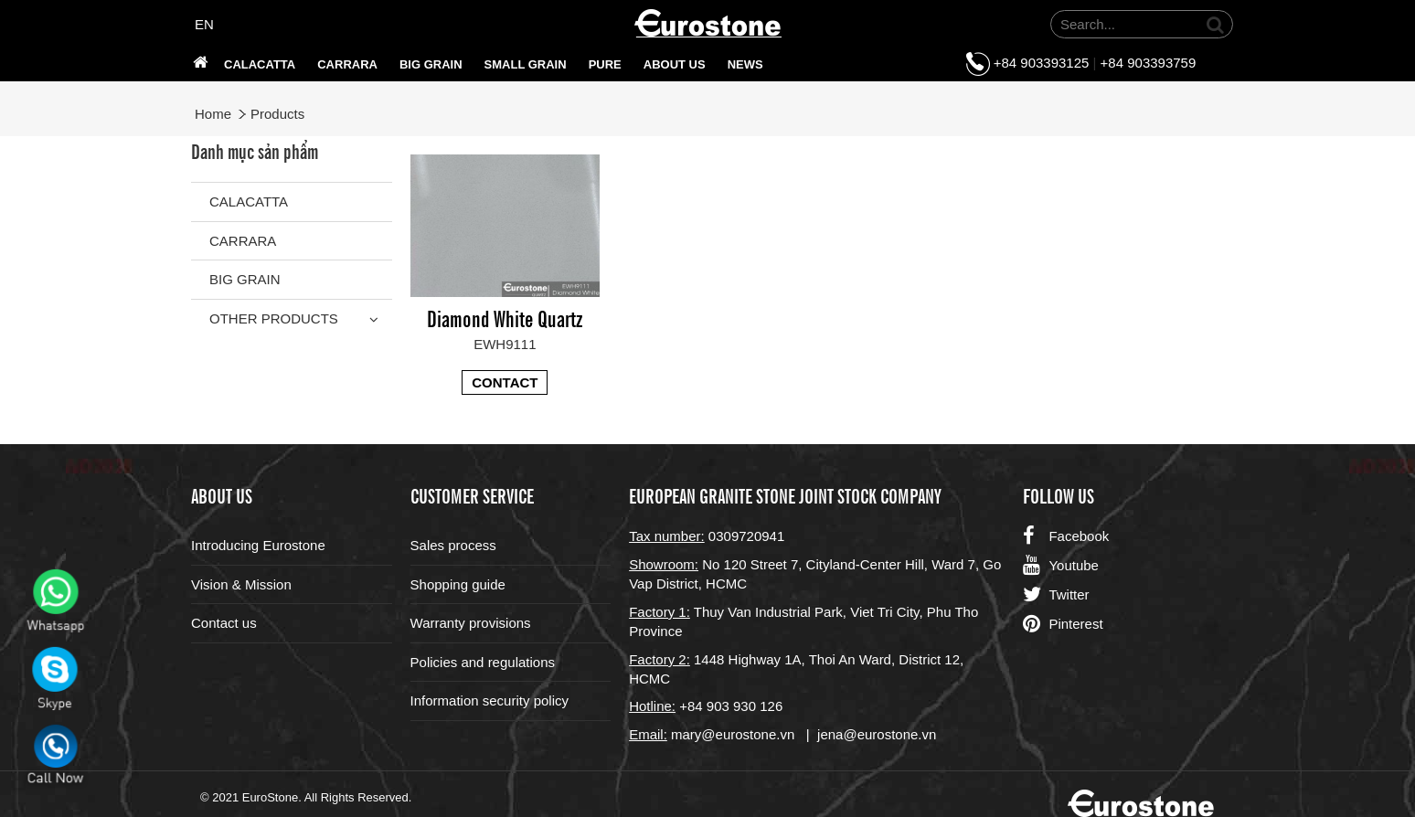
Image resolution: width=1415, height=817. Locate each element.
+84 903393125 (1042, 62)
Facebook (1066, 536)
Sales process (453, 545)
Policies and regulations (482, 662)
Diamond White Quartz (504, 317)
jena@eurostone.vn (876, 734)
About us (675, 64)
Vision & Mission (241, 584)
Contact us (224, 623)
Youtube (1061, 566)
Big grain (431, 64)
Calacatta (259, 64)
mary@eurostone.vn (732, 734)
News (745, 64)
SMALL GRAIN (525, 64)
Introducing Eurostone (258, 545)
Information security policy (489, 700)
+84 (693, 706)
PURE (605, 64)
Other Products (273, 318)
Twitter (1056, 595)
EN (204, 24)
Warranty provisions (470, 623)
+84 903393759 (1149, 62)
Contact (504, 382)
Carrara (347, 64)
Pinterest (1062, 624)
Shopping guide (457, 584)
